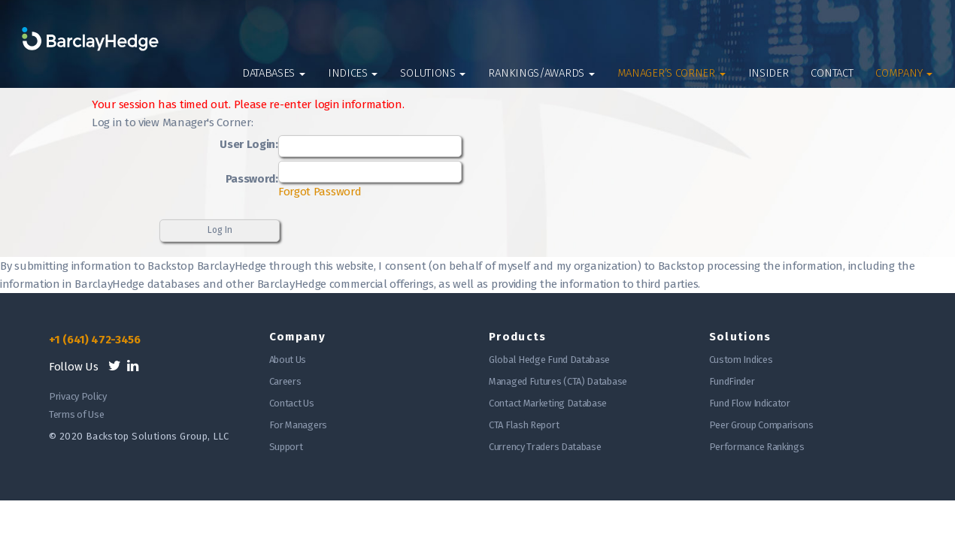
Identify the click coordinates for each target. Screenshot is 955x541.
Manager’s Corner (671, 73)
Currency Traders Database (545, 446)
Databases (273, 73)
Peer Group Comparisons (761, 425)
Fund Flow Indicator (749, 403)
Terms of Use (76, 414)
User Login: (249, 144)
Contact (832, 73)
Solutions (432, 73)
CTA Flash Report (524, 425)
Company (903, 73)
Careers (285, 381)
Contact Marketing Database (548, 403)
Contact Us (291, 403)
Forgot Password (320, 191)
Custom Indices (741, 359)
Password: (252, 179)
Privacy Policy (78, 396)
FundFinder (732, 381)
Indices (353, 73)
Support (286, 446)
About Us (288, 359)
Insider (768, 73)
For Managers (298, 425)
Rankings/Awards (541, 73)
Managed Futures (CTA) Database (558, 381)
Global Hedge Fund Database (549, 359)
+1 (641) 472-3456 (95, 339)
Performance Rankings (757, 446)
